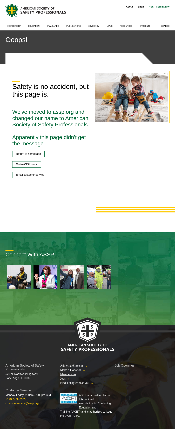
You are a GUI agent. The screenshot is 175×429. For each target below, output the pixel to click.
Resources (126, 26)
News (110, 26)
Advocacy (93, 26)
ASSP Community (159, 6)
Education (33, 26)
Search (165, 26)
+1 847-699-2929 (15, 399)
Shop (141, 6)
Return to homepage (28, 153)
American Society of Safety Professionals (36, 10)
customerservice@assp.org (22, 403)
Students (145, 26)
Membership (14, 26)
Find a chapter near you (74, 383)
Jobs (63, 378)
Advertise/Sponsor (71, 365)
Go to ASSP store (26, 164)
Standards (53, 26)
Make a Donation (71, 370)
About (129, 6)
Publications (73, 26)
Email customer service (30, 174)
